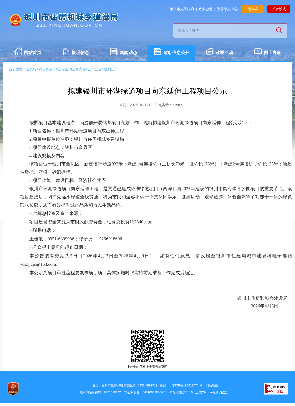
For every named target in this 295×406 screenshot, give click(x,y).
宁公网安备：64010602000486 (145, 392)
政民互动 (219, 53)
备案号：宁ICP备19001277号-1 (181, 385)
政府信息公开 (171, 53)
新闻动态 (123, 53)
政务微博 (205, 9)
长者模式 (279, 9)
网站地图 (212, 385)
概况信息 (75, 53)
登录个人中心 (227, 9)
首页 (29, 69)
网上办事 (267, 53)
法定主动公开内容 (72, 69)
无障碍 (252, 9)
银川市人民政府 (182, 9)
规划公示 (111, 69)
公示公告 (95, 69)
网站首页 (27, 53)
